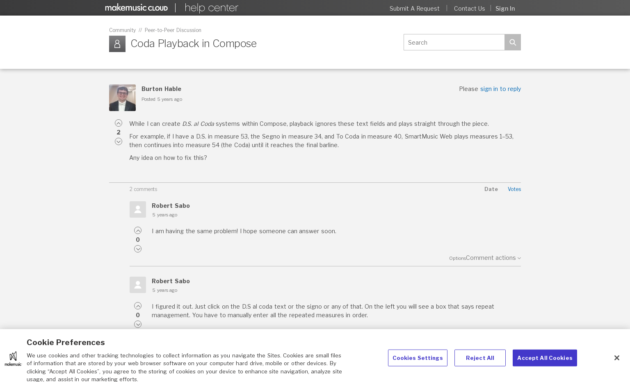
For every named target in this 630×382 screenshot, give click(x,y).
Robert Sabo (170, 205)
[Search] (454, 42)
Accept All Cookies (544, 362)
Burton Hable (161, 88)
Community (122, 30)
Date (491, 189)
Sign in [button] (505, 8)
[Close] (617, 362)
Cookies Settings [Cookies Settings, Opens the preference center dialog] (418, 362)
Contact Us (469, 8)
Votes (514, 189)
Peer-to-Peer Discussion (173, 30)
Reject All (480, 362)
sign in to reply (500, 88)
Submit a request (415, 8)
